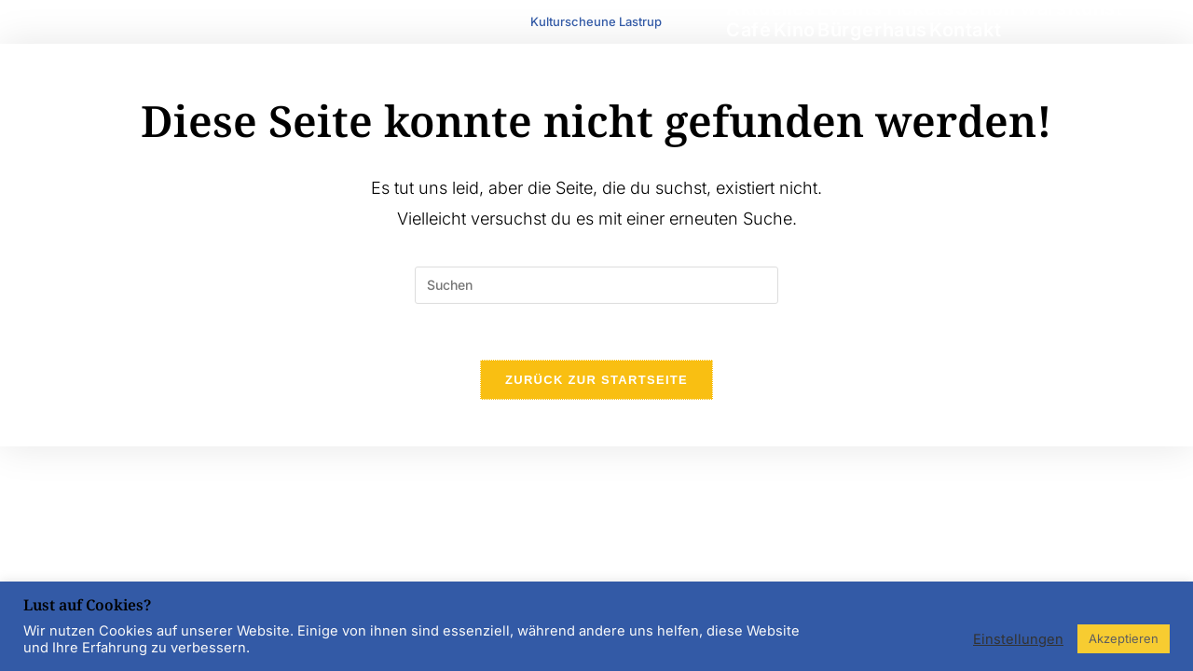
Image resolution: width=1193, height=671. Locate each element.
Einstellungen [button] (1018, 639)
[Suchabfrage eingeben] (596, 285)
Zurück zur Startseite (596, 380)
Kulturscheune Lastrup (596, 21)
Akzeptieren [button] (1124, 638)
